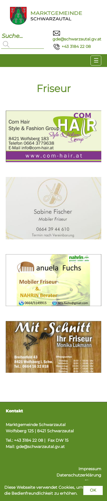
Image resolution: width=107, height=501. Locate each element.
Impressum (89, 468)
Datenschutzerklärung (78, 475)
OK (93, 490)
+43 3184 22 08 (72, 46)
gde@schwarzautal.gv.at (40, 446)
